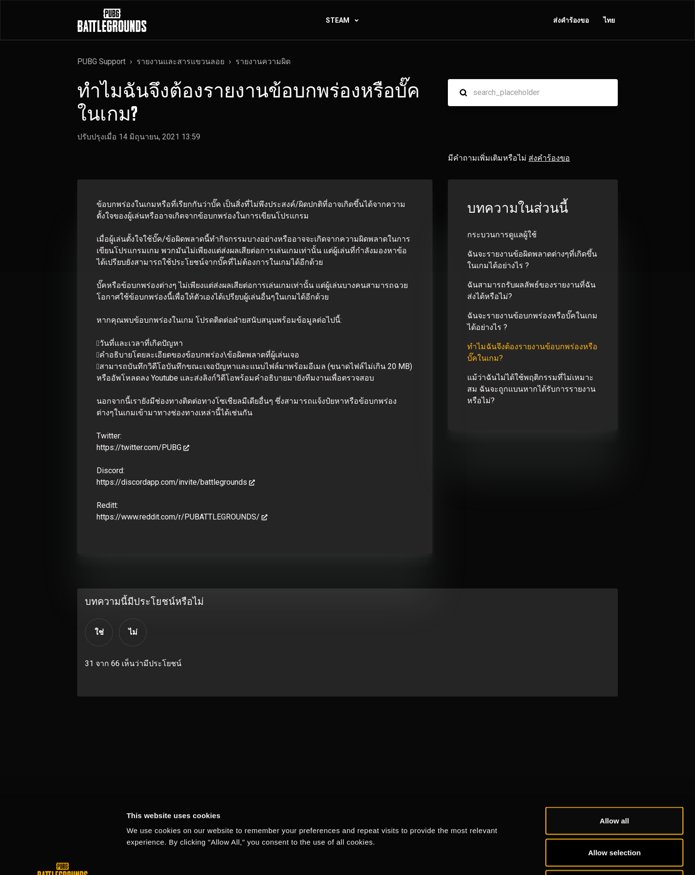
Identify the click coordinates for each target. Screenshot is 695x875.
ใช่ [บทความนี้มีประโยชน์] (99, 632)
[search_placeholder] (533, 92)
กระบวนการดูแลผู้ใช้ (502, 234)
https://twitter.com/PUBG (139, 447)
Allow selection (614, 780)
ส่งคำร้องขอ (571, 20)
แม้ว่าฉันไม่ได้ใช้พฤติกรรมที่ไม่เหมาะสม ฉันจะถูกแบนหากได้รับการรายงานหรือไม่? (531, 389)
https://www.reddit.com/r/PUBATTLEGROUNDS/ (178, 516)
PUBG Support (101, 61)
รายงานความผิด (263, 61)
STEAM (338, 20)
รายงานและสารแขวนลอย (180, 61)
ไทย (609, 20)
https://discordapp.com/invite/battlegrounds (172, 482)
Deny (615, 811)
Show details (506, 856)
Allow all (614, 748)
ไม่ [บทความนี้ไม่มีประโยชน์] (133, 632)
